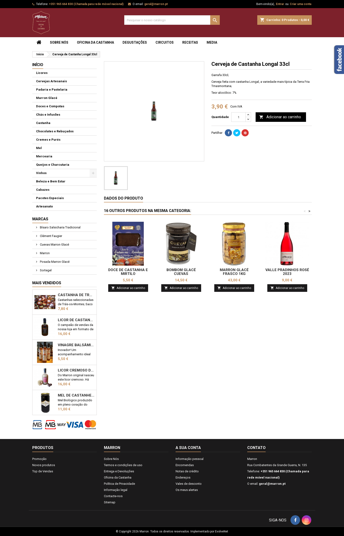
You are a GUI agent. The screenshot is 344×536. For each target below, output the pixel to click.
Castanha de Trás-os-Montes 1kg (76, 295)
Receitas (190, 42)
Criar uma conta (300, 4)
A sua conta (188, 447)
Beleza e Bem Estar (50, 181)
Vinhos (41, 173)
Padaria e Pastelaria (51, 89)
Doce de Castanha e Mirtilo (128, 272)
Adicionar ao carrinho (280, 117)
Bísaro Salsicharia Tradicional (60, 227)
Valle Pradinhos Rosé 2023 (287, 272)
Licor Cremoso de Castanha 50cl (76, 370)
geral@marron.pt (156, 4)
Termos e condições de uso (123, 465)
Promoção (39, 459)
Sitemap (109, 502)
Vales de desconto (189, 483)
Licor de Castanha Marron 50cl (76, 320)
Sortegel (45, 270)
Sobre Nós (59, 42)
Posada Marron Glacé (54, 261)
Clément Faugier (50, 236)
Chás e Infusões (48, 114)
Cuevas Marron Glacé (54, 244)
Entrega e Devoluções (119, 471)
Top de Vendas (42, 471)
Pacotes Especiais (50, 198)
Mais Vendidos (46, 283)
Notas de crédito (187, 471)
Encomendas (185, 465)
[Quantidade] (238, 117)
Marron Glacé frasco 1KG (234, 272)
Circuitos (165, 42)
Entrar (280, 4)
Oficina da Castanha (95, 42)
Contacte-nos (113, 496)
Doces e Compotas (50, 106)
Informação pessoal (190, 459)
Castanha (43, 123)
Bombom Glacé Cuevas (181, 272)
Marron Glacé (46, 98)
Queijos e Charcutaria (52, 164)
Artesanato (44, 206)
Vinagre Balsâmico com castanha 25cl (76, 345)
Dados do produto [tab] (123, 198)
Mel (39, 148)
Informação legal (115, 490)
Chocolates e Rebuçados (55, 131)
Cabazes (42, 189)
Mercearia (44, 156)
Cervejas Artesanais (51, 81)
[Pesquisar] (172, 20)
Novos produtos (43, 465)
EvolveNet (221, 531)
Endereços (183, 477)
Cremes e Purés (48, 139)
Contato (256, 447)
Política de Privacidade (119, 483)
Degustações (135, 42)
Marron (44, 253)
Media (212, 42)
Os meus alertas (187, 490)
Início (37, 64)
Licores (42, 73)
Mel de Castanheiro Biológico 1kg (76, 395)
